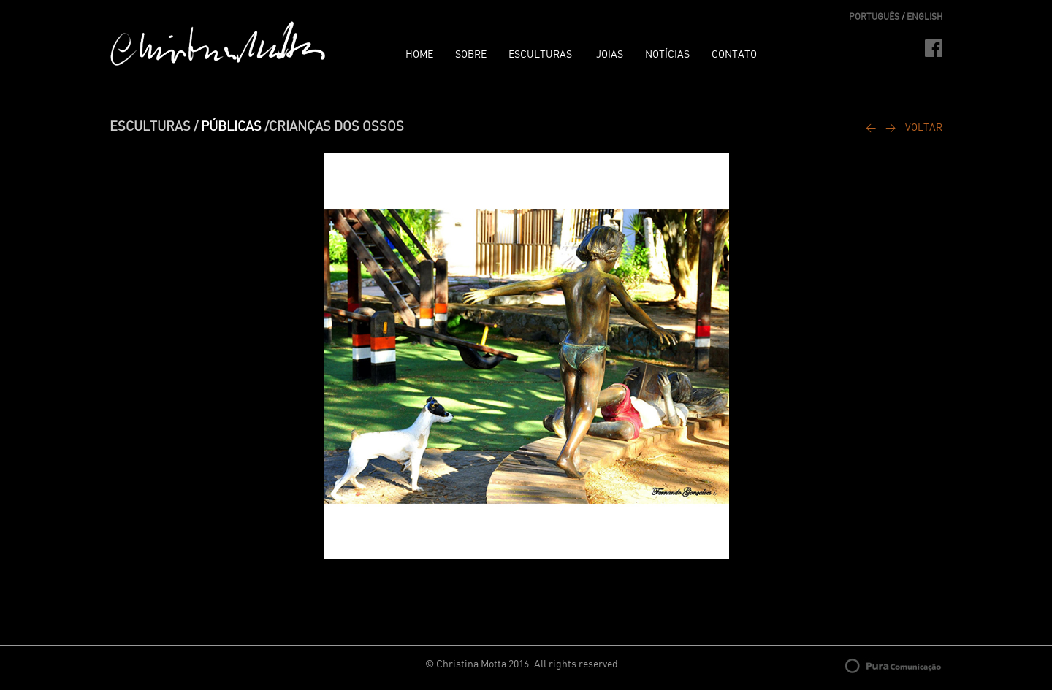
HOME (419, 55)
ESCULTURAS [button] (541, 55)
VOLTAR (923, 128)
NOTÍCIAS (667, 55)
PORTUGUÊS (874, 16)
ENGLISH (924, 16)
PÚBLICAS (231, 127)
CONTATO (734, 55)
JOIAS (609, 55)
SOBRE (471, 55)
